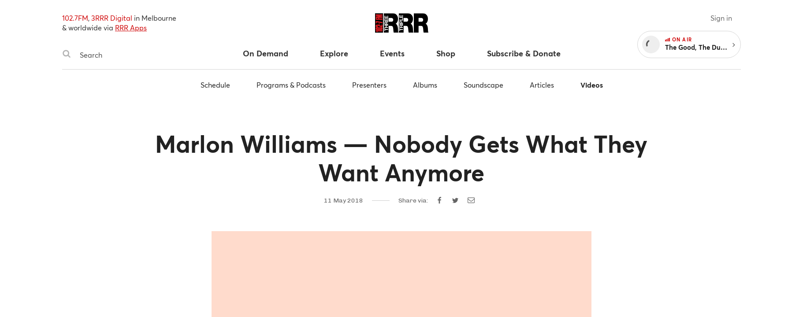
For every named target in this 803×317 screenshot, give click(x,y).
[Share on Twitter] (455, 200)
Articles (542, 84)
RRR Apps (131, 27)
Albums (425, 84)
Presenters (369, 84)
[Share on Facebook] (439, 200)
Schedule (215, 84)
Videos (591, 84)
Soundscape (483, 84)
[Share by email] (471, 200)
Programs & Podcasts (291, 84)
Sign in (721, 17)
